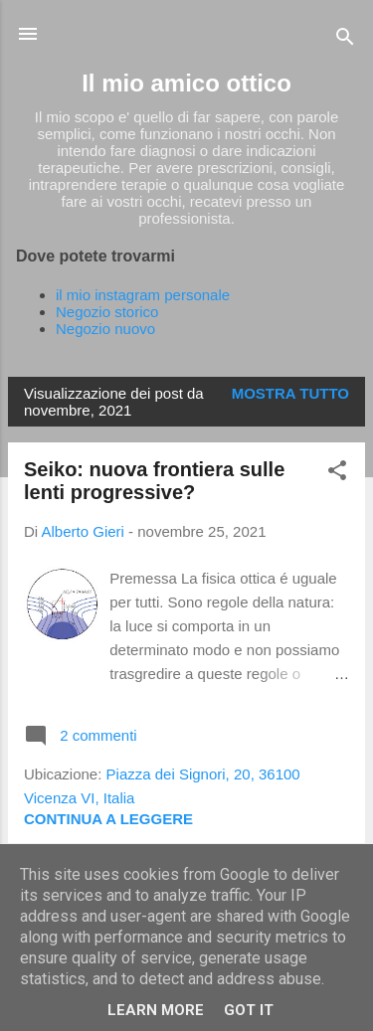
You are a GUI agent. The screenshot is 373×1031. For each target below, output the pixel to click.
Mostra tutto (290, 393)
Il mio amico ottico (186, 83)
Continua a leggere (108, 818)
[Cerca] (345, 40)
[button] (337, 473)
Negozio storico (107, 311)
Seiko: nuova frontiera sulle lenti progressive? (154, 480)
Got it (249, 1010)
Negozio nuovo (105, 328)
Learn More (155, 1010)
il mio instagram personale (143, 294)
